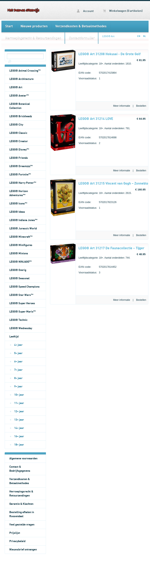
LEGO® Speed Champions (24, 286)
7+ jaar (18, 370)
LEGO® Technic (18, 320)
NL (144, 36)
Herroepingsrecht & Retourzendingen (33, 38)
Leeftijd (13, 336)
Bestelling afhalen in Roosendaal (21, 514)
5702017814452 (97, 267)
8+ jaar (18, 378)
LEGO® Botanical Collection (19, 106)
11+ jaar (19, 403)
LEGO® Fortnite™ (20, 174)
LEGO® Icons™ (18, 203)
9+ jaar (18, 386)
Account (85, 11)
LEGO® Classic (18, 133)
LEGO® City (16, 124)
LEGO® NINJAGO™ (20, 261)
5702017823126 (97, 202)
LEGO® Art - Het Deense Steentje (23, 10)
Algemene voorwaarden (23, 458)
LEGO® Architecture (21, 79)
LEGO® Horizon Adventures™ (18, 193)
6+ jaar (18, 361)
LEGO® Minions (18, 253)
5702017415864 (97, 73)
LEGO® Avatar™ (19, 95)
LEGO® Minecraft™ (21, 236)
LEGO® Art (108, 36)
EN (138, 36)
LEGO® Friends (18, 158)
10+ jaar (19, 394)
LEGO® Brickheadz (20, 116)
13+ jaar (19, 419)
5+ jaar (18, 353)
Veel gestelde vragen (21, 524)
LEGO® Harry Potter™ (22, 183)
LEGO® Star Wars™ (21, 295)
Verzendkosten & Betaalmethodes (81, 26)
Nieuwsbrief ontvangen (23, 549)
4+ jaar (18, 345)
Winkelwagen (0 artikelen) (122, 11)
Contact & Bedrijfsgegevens (19, 468)
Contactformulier (82, 38)
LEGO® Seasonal (19, 278)
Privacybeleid (17, 541)
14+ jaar (19, 428)
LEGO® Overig (17, 270)
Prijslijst (14, 533)
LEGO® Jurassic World (23, 228)
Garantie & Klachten (21, 504)
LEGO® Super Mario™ (22, 311)
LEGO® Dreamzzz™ (21, 166)
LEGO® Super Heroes (22, 303)
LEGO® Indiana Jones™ (23, 220)
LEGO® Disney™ (19, 149)
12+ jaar (19, 411)
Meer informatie (121, 105)
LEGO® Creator (18, 141)
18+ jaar (19, 444)
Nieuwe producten (34, 26)
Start (9, 26)
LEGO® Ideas (17, 212)
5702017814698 (97, 138)
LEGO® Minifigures (20, 245)
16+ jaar (19, 436)
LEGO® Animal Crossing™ (25, 70)
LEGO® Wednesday (20, 328)
